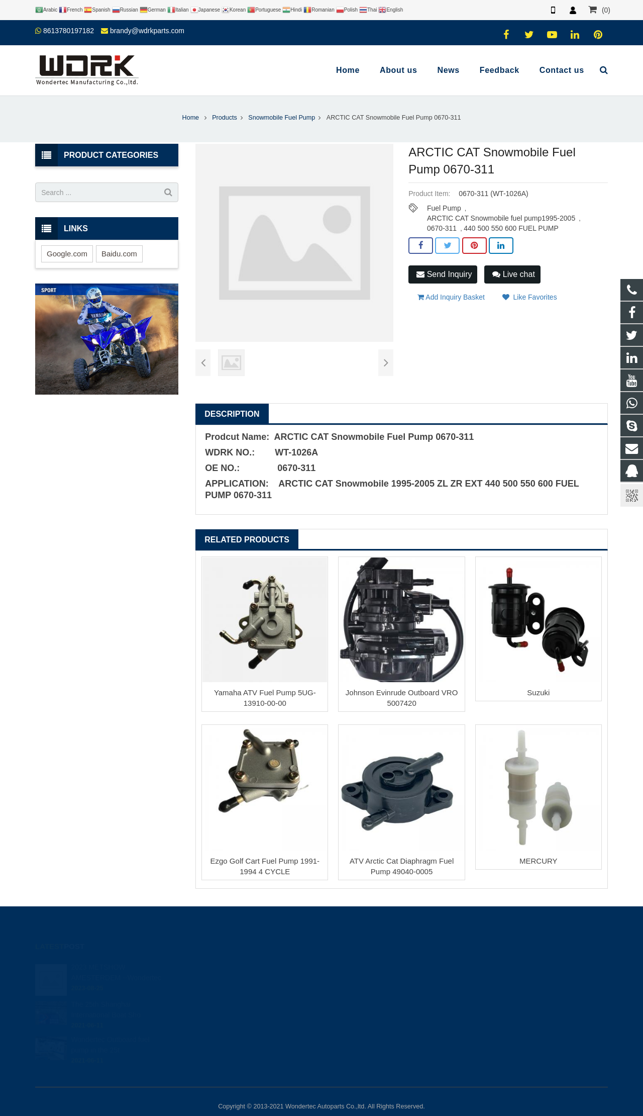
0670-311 (442, 228)
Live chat (513, 274)
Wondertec (355, 1004)
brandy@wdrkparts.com (147, 31)
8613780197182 (68, 31)
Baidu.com (119, 253)
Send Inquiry (444, 274)
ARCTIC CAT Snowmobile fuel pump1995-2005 (501, 218)
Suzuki (538, 692)
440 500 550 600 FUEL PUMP (511, 228)
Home (190, 117)
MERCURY (538, 861)
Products (224, 117)
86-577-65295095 (364, 975)
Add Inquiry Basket (451, 297)
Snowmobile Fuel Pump (281, 117)
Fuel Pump (444, 208)
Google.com (67, 253)
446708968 (356, 946)
